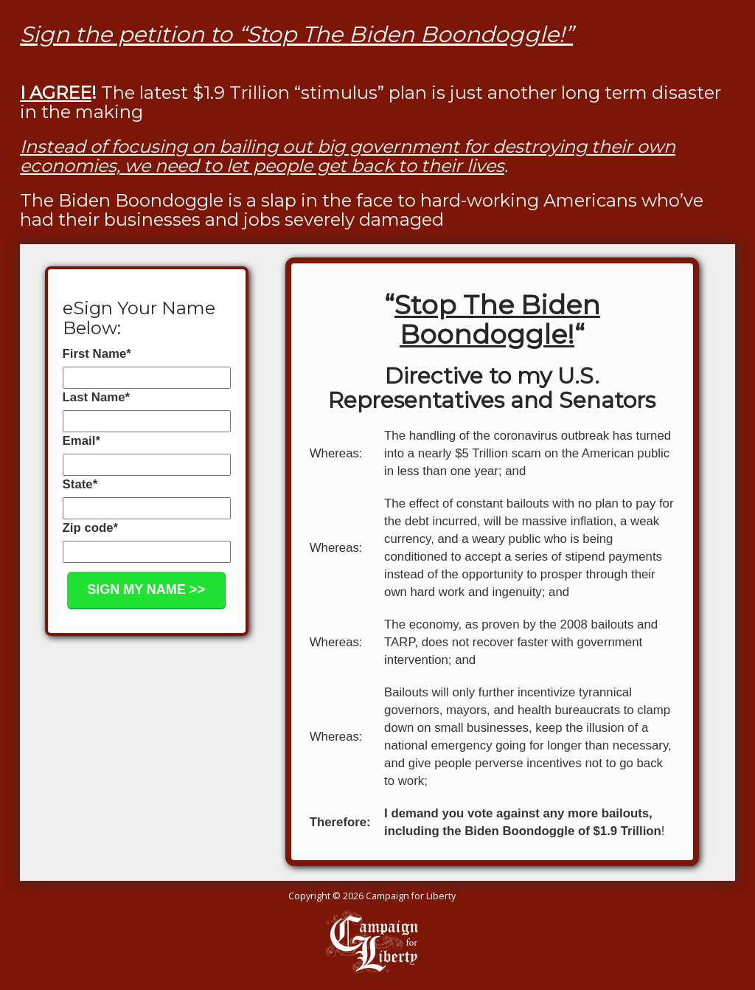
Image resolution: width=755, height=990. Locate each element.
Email (81, 441)
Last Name (96, 397)
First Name (97, 354)
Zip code (91, 528)
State (80, 484)
